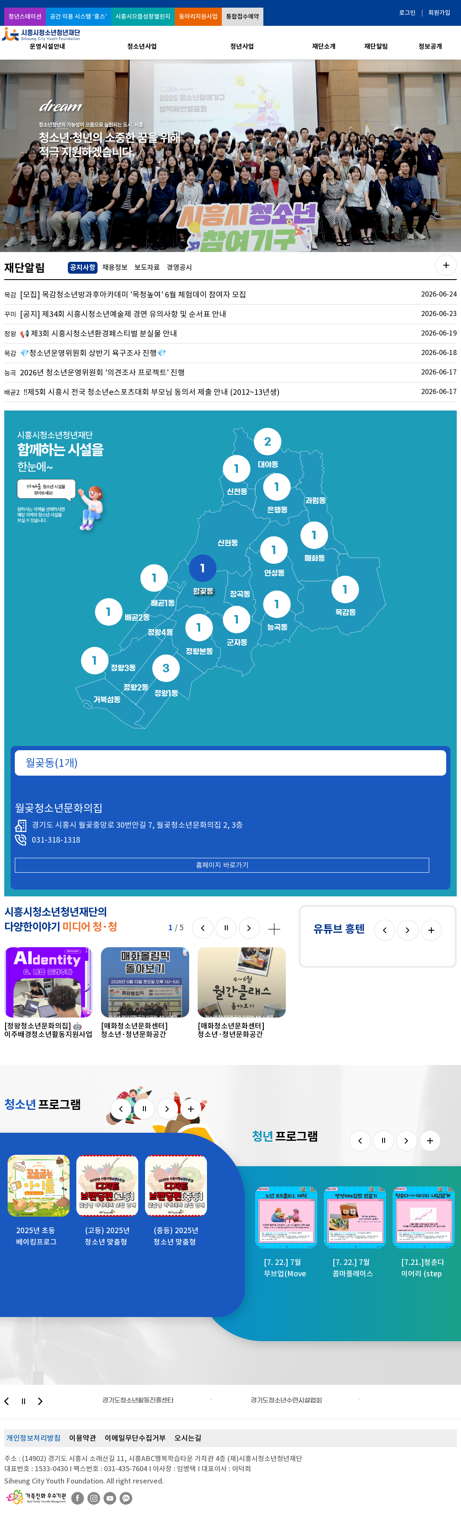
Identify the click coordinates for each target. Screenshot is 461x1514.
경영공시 (179, 267)
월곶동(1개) (51, 763)
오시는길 (187, 1438)
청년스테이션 (25, 16)
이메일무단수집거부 (135, 1438)
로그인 (407, 13)
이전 (202, 928)
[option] (230, 155)
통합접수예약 (242, 16)
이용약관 (82, 1438)
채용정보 (115, 267)
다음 (249, 928)
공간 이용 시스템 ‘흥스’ (78, 16)
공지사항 (81, 267)
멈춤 (226, 928)
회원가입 (439, 13)
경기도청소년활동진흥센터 (137, 1400)
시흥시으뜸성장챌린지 (142, 16)
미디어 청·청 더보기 (274, 929)
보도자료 (147, 267)
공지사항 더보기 (446, 265)
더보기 (431, 930)
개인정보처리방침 (33, 1438)
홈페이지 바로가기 (222, 865)
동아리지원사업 (198, 16)
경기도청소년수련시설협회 (286, 1400)
